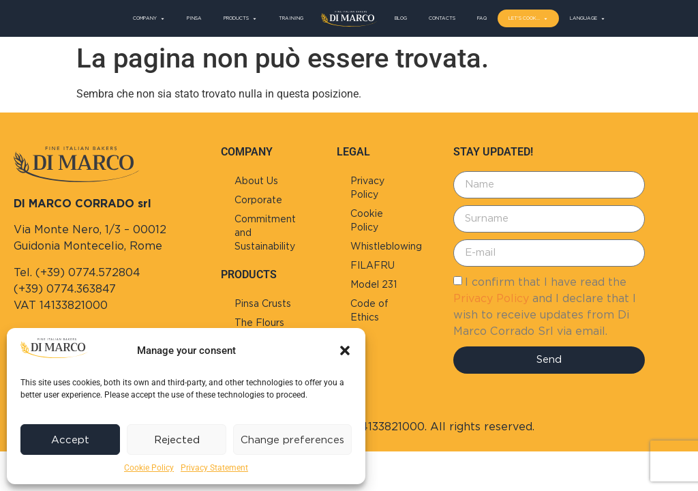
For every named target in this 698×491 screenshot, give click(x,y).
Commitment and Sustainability (265, 232)
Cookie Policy (149, 468)
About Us (256, 180)
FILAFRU (372, 265)
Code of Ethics (369, 310)
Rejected (177, 440)
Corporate (258, 199)
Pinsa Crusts (262, 303)
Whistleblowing (386, 246)
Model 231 (373, 284)
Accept (70, 440)
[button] (345, 350)
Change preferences (292, 440)
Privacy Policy (367, 187)
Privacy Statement (214, 468)
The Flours (259, 322)
